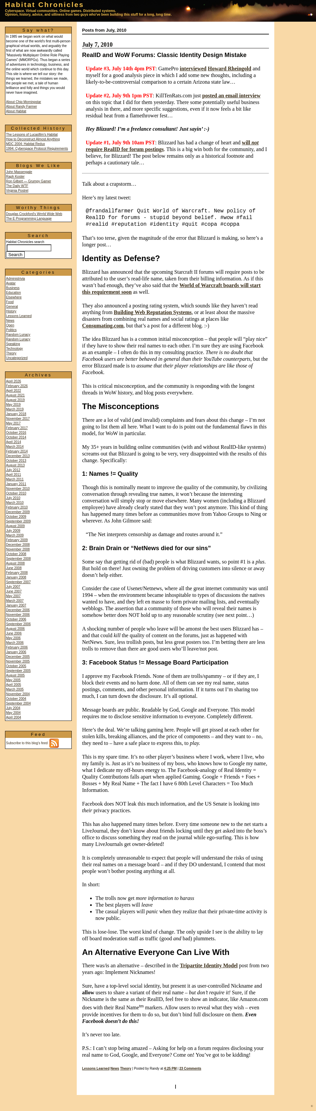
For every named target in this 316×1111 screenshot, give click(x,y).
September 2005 (18, 671)
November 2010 (18, 488)
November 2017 (18, 418)
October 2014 (16, 437)
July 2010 (13, 498)
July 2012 (13, 470)
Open (10, 325)
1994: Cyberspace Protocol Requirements (37, 148)
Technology (14, 348)
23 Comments (190, 1068)
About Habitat (16, 111)
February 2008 (17, 573)
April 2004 (13, 717)
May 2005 (13, 680)
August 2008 (15, 563)
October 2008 (16, 554)
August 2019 (15, 400)
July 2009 (13, 530)
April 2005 (13, 685)
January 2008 (16, 577)
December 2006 (18, 610)
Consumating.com (102, 325)
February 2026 (17, 386)
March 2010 (15, 502)
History (11, 311)
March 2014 (15, 446)
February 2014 (17, 451)
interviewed (193, 68)
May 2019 (13, 404)
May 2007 (13, 596)
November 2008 (18, 549)
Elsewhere (14, 297)
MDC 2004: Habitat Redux (25, 144)
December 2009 (18, 512)
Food (10, 302)
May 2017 (13, 423)
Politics (11, 330)
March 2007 (15, 601)
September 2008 (18, 559)
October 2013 (16, 460)
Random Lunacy (18, 334)
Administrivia (15, 278)
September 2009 (18, 521)
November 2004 (18, 694)
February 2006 (17, 647)
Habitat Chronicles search (28, 248)
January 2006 (16, 652)
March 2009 (15, 535)
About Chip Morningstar (23, 102)
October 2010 (16, 493)
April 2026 (13, 381)
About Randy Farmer (21, 106)
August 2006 (15, 629)
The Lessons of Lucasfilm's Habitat (32, 134)
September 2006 (18, 624)
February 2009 (17, 540)
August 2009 (15, 526)
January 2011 (16, 484)
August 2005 (15, 675)
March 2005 (15, 689)
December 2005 (18, 657)
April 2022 (13, 390)
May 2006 (13, 638)
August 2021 (15, 395)
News (10, 320)
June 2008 (14, 568)
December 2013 (18, 456)
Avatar (11, 283)
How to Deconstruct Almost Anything (33, 139)
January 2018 (16, 414)
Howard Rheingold (229, 68)
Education (13, 292)
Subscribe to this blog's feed (32, 743)
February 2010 (17, 507)
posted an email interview (231, 95)
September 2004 (18, 703)
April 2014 (13, 442)
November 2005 (18, 661)
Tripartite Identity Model (209, 965)
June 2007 (14, 591)
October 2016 (16, 432)
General (12, 306)
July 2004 (13, 708)
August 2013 (15, 465)
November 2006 (18, 615)
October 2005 (16, 666)
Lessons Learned (19, 316)
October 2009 (16, 516)
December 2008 (18, 544)
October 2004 (16, 699)
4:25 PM (170, 1068)
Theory (11, 353)
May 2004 (13, 713)
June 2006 (14, 633)
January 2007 (16, 605)
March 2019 (15, 409)
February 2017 (17, 428)
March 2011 (15, 479)
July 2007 (13, 587)
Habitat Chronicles (44, 4)
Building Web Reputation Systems (153, 312)
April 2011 (13, 474)
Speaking (13, 344)
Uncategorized (16, 358)
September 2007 (18, 582)
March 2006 (15, 643)
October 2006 (16, 619)
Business (13, 288)
